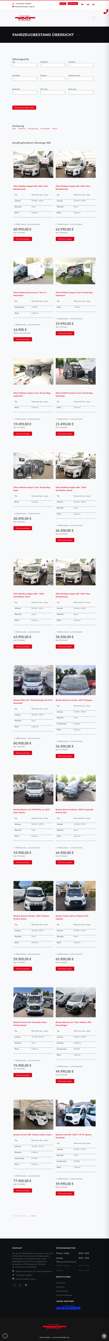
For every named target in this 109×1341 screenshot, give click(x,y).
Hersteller (16, 75)
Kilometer (22, 129)
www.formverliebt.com (61, 1337)
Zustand (43, 75)
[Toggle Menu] (94, 19)
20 (32, 1216)
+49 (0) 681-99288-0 (23, 4)
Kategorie (44, 62)
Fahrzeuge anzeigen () (24, 108)
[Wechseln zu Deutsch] (82, 4)
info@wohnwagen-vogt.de (25, 7)
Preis (14, 129)
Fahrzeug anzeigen (23, 239)
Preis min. (44, 89)
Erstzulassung (33, 129)
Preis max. (72, 89)
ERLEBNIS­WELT (72, 3)
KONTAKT (63, 3)
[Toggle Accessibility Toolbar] (104, 1336)
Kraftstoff (16, 89)
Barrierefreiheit (62, 1291)
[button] (5, 1336)
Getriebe (72, 62)
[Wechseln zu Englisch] (88, 4)
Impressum (60, 1287)
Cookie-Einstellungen (64, 1295)
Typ (13, 62)
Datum (54, 129)
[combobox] (25, 65)
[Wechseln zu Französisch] (93, 4)
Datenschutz (61, 1283)
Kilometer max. (74, 75)
